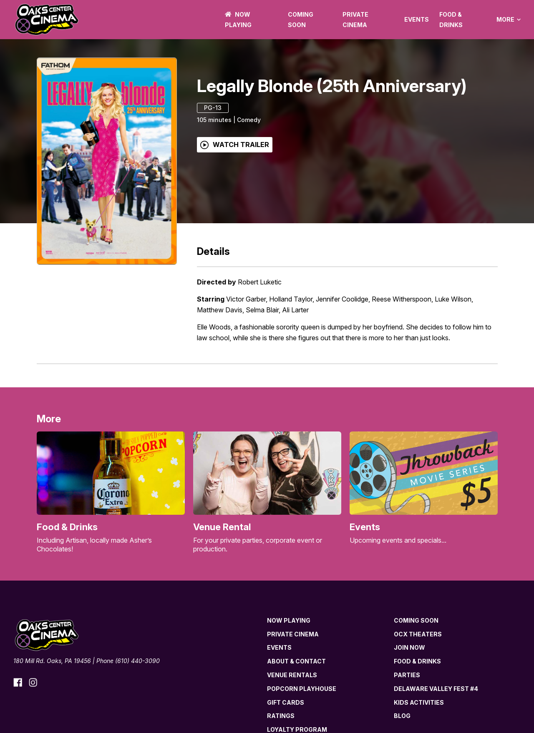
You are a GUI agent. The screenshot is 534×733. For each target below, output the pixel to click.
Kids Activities (419, 702)
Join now (409, 647)
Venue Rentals (292, 674)
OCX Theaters (418, 634)
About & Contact (296, 661)
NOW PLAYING (288, 620)
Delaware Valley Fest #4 (436, 688)
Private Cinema (293, 634)
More (508, 19)
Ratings (281, 715)
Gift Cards (285, 702)
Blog (402, 715)
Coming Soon (416, 620)
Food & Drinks (417, 661)
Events (416, 19)
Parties (407, 674)
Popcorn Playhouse (301, 688)
